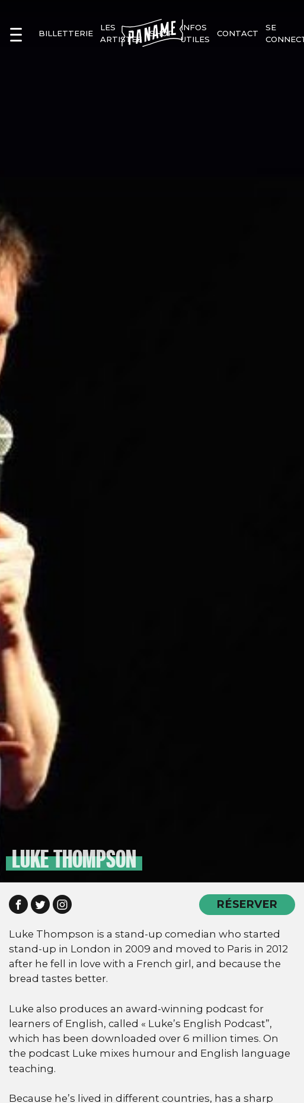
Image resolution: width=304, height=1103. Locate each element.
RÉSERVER (247, 904)
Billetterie (66, 33)
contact (237, 33)
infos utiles (195, 33)
